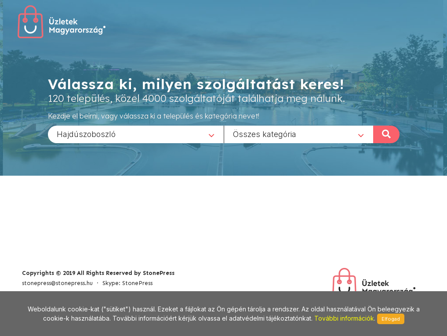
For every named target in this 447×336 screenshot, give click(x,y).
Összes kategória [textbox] (264, 133)
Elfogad (391, 319)
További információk (344, 318)
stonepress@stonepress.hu (57, 283)
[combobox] (136, 134)
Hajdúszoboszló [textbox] (86, 133)
